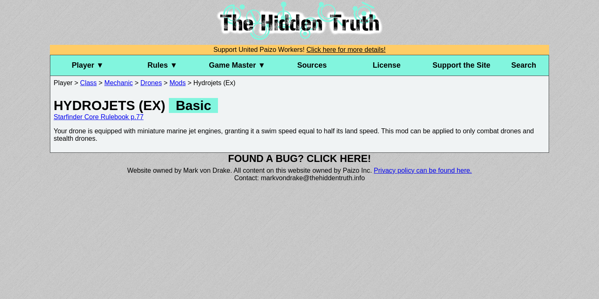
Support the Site (461, 65)
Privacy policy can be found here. (423, 170)
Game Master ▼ (237, 65)
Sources (312, 65)
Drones (151, 82)
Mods (177, 82)
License (387, 65)
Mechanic (118, 82)
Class (88, 82)
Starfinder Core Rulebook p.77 (99, 116)
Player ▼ (88, 65)
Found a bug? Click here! (299, 158)
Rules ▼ (163, 65)
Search (523, 65)
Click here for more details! (346, 49)
